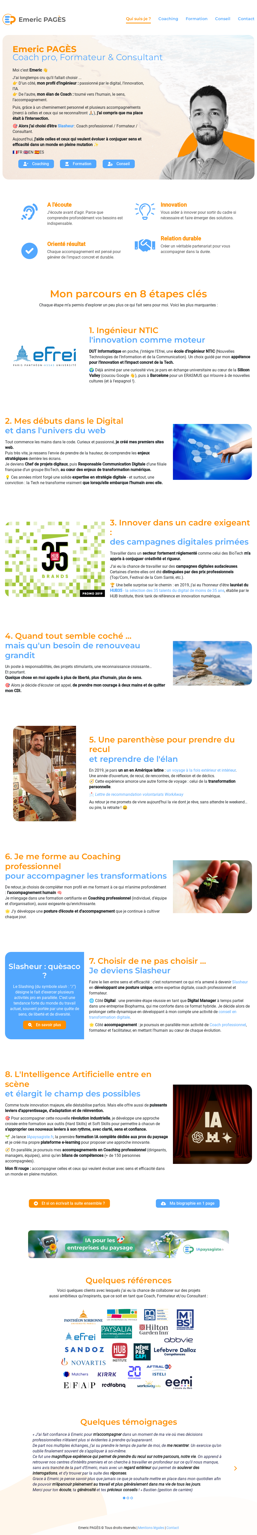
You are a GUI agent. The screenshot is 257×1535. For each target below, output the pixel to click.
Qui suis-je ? (138, 19)
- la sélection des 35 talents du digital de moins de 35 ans (167, 590)
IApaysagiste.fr (40, 1136)
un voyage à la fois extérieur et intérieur (201, 770)
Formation (197, 19)
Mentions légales (151, 1528)
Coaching (168, 19)
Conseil (222, 19)
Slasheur (240, 982)
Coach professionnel (228, 1024)
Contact (246, 19)
